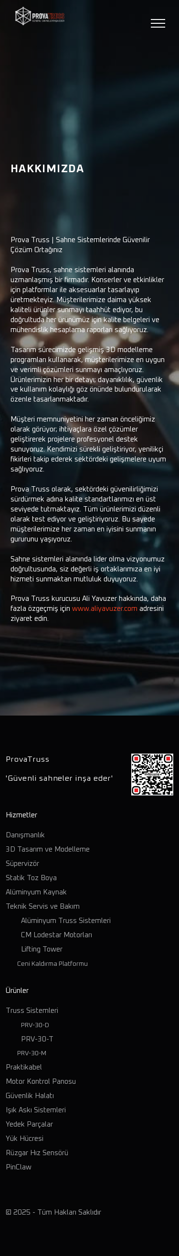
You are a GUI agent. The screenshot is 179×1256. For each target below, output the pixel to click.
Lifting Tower (42, 949)
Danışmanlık (25, 835)
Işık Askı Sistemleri (36, 1110)
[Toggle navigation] (158, 23)
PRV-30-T (36, 1039)
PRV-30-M (30, 1053)
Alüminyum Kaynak (36, 892)
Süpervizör (22, 863)
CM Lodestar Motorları (56, 935)
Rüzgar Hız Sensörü (37, 1153)
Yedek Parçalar (29, 1124)
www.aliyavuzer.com (104, 608)
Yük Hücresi (24, 1138)
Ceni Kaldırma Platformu (49, 964)
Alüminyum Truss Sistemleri (66, 920)
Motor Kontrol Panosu (41, 1081)
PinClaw (19, 1167)
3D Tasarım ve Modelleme (48, 849)
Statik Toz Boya (31, 878)
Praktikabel (24, 1067)
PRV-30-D (35, 1025)
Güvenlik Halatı (30, 1095)
